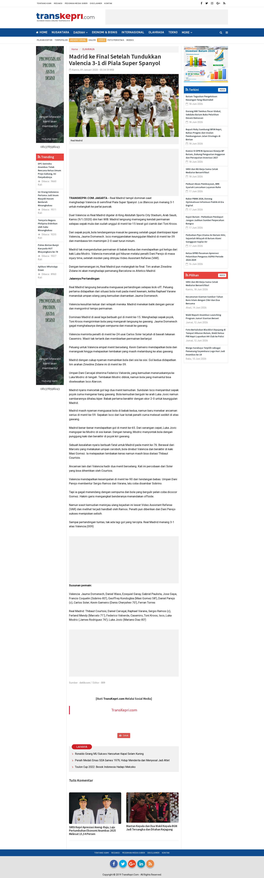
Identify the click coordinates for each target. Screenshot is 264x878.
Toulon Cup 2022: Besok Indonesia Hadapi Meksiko (105, 767)
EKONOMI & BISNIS (104, 32)
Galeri (92, 40)
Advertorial (78, 40)
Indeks (130, 40)
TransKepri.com (124, 710)
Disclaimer (96, 3)
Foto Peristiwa (116, 40)
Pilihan (192, 275)
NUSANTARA (60, 32)
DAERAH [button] (79, 32)
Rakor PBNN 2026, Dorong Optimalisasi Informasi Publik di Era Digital (205, 202)
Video (101, 40)
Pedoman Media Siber (76, 3)
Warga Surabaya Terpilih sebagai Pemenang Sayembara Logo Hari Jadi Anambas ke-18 (205, 351)
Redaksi (58, 3)
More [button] (186, 32)
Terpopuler (61, 40)
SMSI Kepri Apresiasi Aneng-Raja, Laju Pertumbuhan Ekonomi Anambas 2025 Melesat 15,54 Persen (92, 830)
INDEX (222, 90)
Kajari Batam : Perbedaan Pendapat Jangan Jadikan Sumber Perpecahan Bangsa (205, 220)
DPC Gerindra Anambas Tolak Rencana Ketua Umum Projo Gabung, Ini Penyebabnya (49, 170)
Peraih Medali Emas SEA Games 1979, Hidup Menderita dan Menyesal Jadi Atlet (122, 760)
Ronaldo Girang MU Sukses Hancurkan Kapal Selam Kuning (109, 753)
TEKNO (173, 32)
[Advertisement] (166, 17)
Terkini (192, 89)
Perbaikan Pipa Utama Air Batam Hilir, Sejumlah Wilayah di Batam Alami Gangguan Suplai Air (206, 238)
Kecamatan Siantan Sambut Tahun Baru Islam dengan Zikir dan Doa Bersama (204, 300)
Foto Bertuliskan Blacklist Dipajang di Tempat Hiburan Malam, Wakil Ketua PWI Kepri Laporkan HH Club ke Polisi (206, 333)
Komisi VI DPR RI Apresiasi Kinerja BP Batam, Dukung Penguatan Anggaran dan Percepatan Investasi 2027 (205, 154)
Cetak (123, 735)
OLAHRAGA (156, 32)
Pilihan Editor (44, 40)
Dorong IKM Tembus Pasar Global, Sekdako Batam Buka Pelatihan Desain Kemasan (203, 114)
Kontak (108, 3)
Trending (46, 157)
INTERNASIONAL (133, 32)
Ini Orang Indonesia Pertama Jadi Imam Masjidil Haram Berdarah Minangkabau (48, 198)
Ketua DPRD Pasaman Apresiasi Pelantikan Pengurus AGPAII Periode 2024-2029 (204, 256)
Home (41, 32)
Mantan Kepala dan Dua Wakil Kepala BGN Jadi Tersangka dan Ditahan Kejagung (151, 827)
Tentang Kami (44, 3)
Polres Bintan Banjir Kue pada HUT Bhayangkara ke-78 (48, 248)
